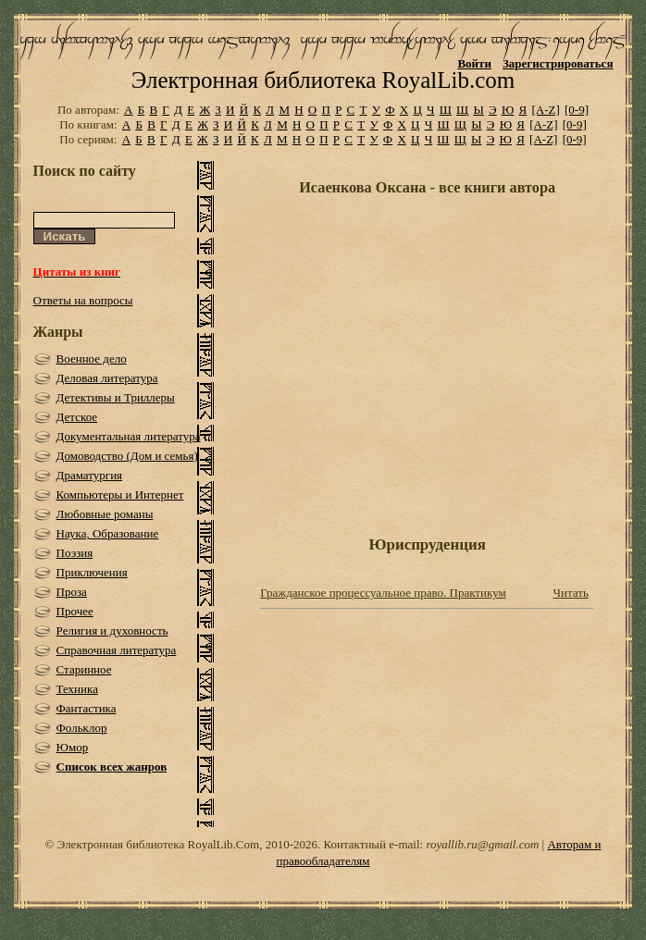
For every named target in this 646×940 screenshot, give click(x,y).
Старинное (84, 669)
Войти (474, 63)
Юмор (72, 747)
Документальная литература (128, 436)
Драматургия (89, 475)
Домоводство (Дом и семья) (127, 456)
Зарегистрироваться (558, 63)
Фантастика (86, 708)
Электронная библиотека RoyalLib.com (323, 80)
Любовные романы (105, 514)
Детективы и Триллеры (115, 397)
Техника (77, 689)
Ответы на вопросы (83, 300)
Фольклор (81, 728)
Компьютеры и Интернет (120, 494)
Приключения (92, 572)
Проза (71, 592)
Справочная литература (116, 650)
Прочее (74, 611)
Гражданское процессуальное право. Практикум (382, 593)
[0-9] (577, 110)
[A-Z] (545, 110)
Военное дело (91, 358)
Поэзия (74, 553)
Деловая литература (107, 378)
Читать (571, 593)
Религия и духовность (112, 630)
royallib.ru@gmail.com (482, 844)
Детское (77, 417)
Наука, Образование (107, 533)
